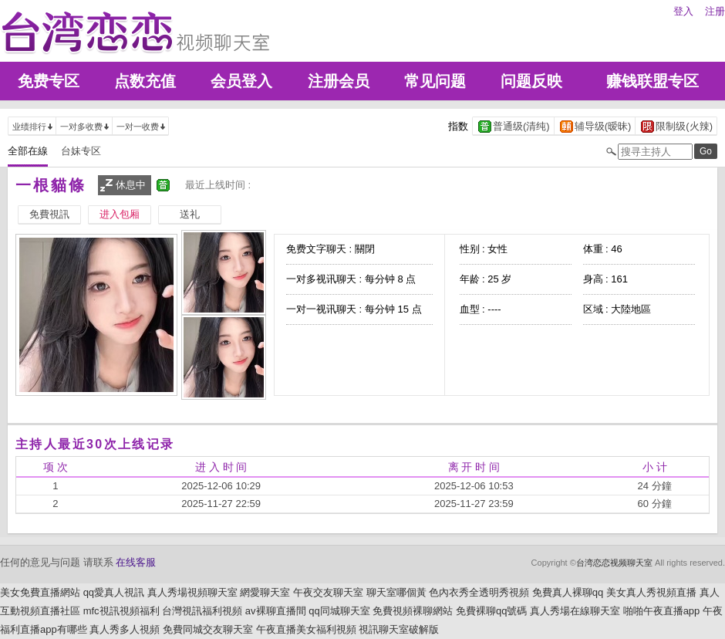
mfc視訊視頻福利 (121, 611)
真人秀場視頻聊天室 (192, 592)
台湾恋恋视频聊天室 (614, 562)
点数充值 (145, 81)
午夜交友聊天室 (328, 592)
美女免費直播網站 (40, 592)
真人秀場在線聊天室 (575, 611)
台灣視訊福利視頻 (202, 611)
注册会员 (338, 81)
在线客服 (136, 562)
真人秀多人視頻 (124, 629)
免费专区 (48, 81)
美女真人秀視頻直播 (651, 592)
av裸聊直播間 (275, 611)
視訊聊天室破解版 (399, 629)
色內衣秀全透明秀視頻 (479, 592)
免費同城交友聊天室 (208, 629)
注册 (715, 11)
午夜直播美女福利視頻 (306, 629)
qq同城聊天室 (339, 611)
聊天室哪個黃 (396, 592)
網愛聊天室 (265, 592)
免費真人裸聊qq (567, 592)
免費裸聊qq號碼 (491, 611)
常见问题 (435, 81)
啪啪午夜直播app (661, 611)
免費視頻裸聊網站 (413, 611)
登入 (683, 11)
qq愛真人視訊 (113, 592)
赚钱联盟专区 (652, 81)
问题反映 (531, 81)
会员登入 (241, 81)
